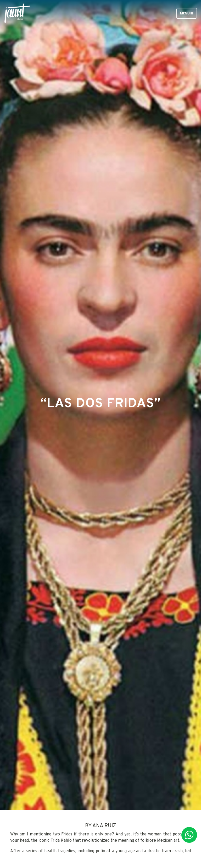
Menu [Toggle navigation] (186, 13)
